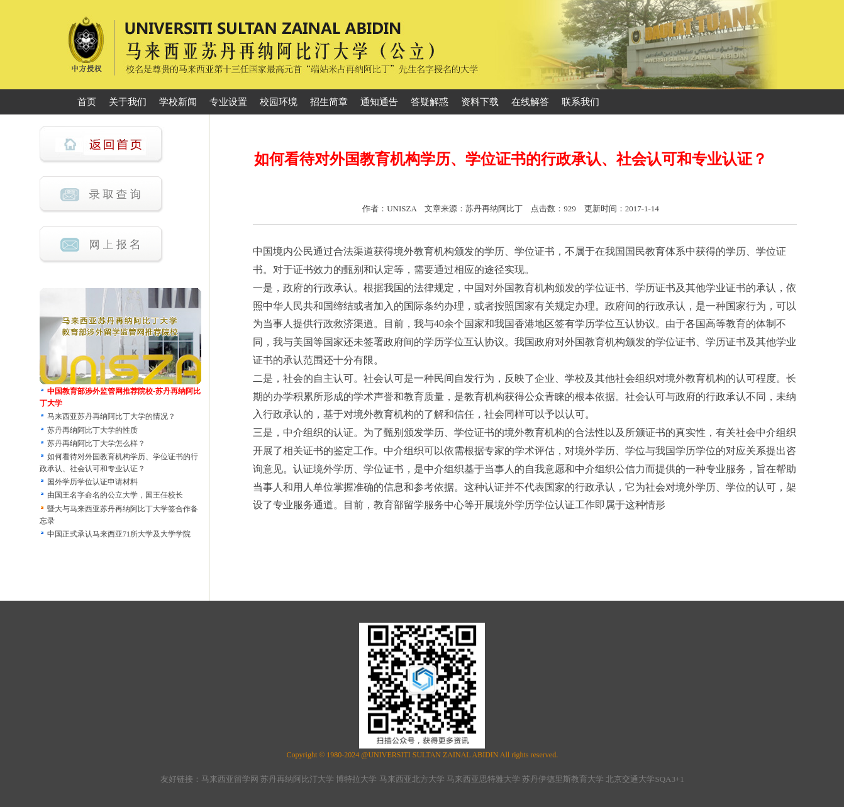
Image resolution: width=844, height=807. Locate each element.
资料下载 (480, 102)
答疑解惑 (429, 102)
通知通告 (379, 102)
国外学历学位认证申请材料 (92, 481)
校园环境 (278, 102)
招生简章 (329, 102)
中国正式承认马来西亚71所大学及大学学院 (119, 534)
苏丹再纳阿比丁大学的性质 (92, 430)
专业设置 (228, 102)
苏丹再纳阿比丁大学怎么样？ (96, 443)
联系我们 (580, 102)
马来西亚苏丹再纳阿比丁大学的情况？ (111, 416)
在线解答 (530, 102)
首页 (86, 102)
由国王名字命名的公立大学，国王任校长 (115, 495)
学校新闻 (178, 102)
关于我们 (128, 102)
